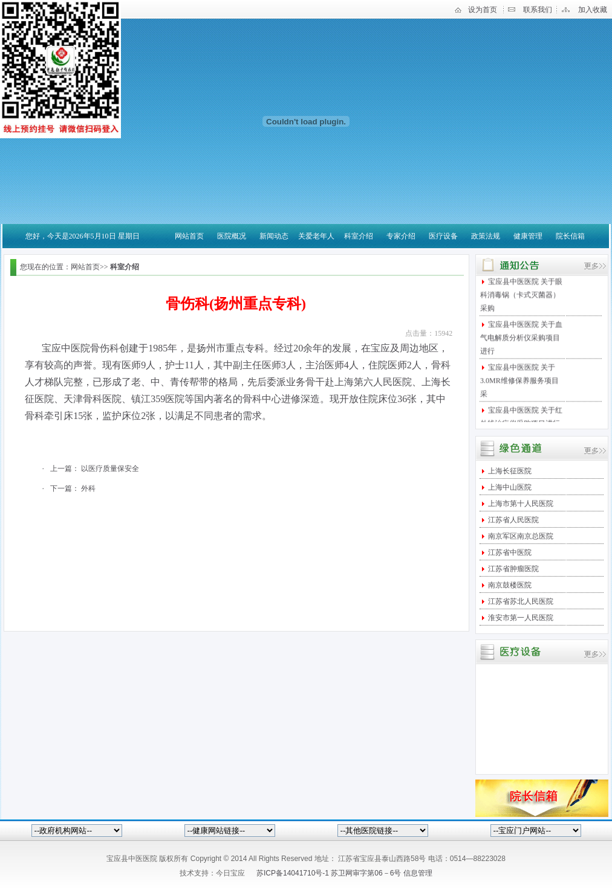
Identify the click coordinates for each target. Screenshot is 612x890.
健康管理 (527, 236)
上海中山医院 (509, 487)
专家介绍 (400, 236)
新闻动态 (273, 236)
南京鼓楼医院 (509, 585)
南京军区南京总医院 (519, 536)
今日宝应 (230, 873)
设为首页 (482, 9)
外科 (88, 488)
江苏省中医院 (509, 552)
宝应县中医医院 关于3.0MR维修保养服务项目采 (519, 384)
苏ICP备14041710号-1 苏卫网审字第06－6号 (329, 873)
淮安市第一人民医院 (519, 617)
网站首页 (189, 236)
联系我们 (537, 9)
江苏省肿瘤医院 (512, 569)
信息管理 (417, 873)
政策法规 (485, 236)
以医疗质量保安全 (110, 468)
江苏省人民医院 (512, 520)
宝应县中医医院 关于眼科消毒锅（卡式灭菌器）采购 (521, 298)
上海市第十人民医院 (519, 503)
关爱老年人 (316, 236)
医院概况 (231, 236)
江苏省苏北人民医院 (519, 601)
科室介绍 (358, 236)
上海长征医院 (509, 471)
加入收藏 (592, 9)
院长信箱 (570, 236)
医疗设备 (443, 236)
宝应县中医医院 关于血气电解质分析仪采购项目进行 (521, 341)
